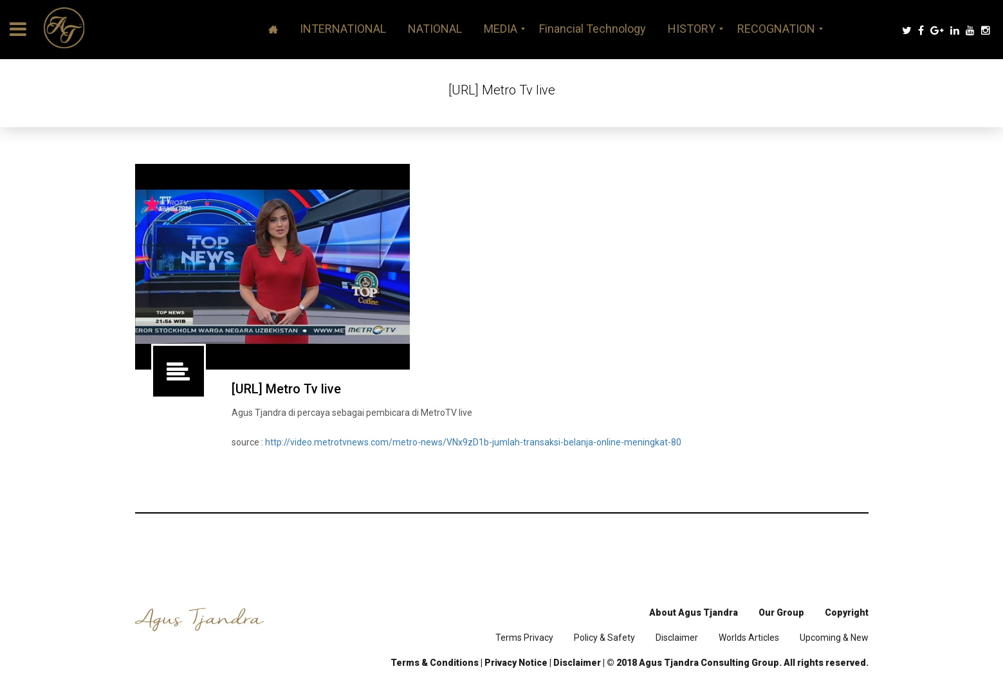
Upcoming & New (834, 637)
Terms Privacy (524, 637)
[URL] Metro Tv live (286, 389)
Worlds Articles (749, 637)
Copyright (847, 612)
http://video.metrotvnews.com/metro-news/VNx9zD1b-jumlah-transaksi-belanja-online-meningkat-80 (473, 442)
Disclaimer (677, 637)
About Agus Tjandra (693, 612)
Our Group (781, 612)
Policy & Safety (604, 637)
